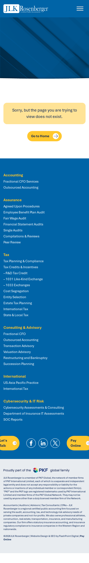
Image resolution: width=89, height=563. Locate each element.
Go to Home (45, 136)
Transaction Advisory (18, 346)
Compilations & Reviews (21, 236)
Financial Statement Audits (23, 224)
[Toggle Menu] (80, 9)
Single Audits (13, 230)
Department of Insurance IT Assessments (33, 413)
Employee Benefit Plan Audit (24, 212)
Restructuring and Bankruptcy (25, 358)
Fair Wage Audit (14, 218)
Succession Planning (18, 364)
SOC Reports (13, 419)
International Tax (15, 309)
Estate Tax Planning (17, 303)
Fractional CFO (14, 334)
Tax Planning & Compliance (23, 261)
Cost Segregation (16, 291)
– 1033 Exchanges (16, 285)
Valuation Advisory (17, 352)
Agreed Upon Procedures (21, 206)
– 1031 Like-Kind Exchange (23, 279)
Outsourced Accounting (20, 187)
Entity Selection (14, 297)
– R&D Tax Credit (15, 273)
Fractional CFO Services (21, 181)
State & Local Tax (15, 315)
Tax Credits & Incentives (20, 267)
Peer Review (12, 242)
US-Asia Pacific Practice (20, 383)
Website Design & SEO (43, 536)
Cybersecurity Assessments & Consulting (33, 407)
